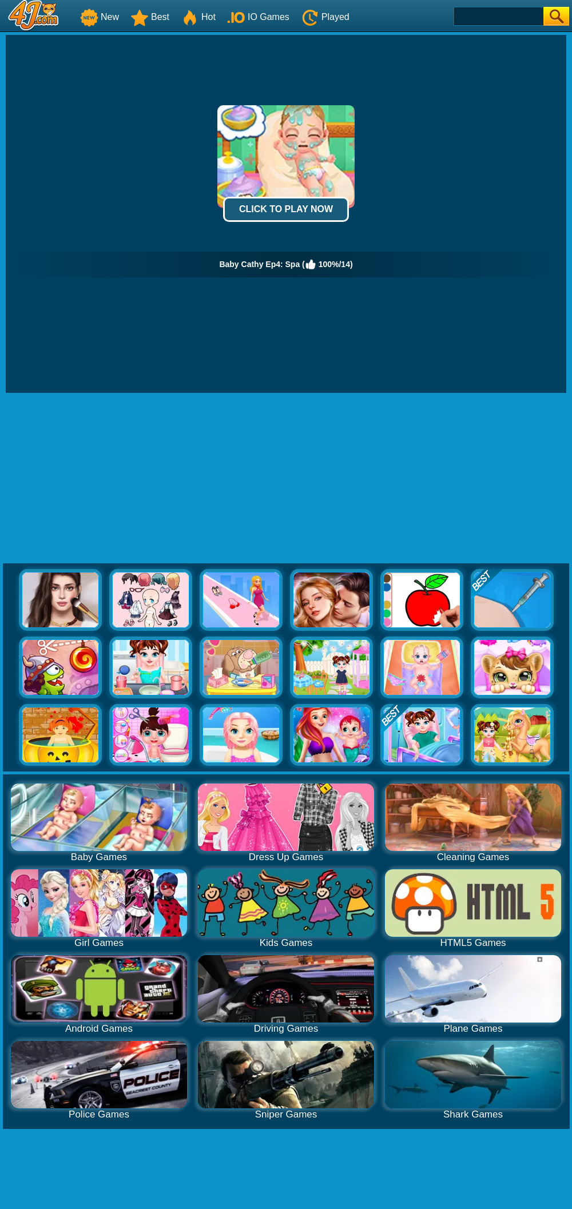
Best (149, 17)
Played (325, 17)
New (99, 17)
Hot (198, 17)
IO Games (258, 17)
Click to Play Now (286, 209)
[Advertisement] (286, 479)
